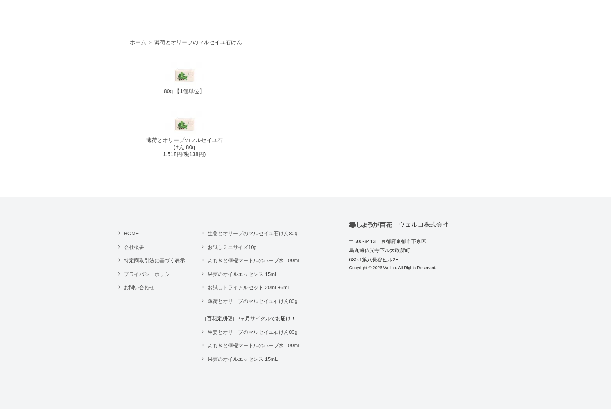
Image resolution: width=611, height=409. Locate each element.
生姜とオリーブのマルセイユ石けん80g (252, 233)
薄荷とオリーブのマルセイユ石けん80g (252, 301)
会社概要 (134, 247)
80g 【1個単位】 (184, 91)
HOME (131, 233)
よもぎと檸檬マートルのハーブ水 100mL (254, 260)
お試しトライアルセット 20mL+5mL (249, 287)
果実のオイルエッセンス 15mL (243, 274)
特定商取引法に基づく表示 (154, 260)
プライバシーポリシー (149, 274)
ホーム (138, 42)
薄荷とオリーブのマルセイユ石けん (198, 42)
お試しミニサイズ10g (232, 247)
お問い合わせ (139, 287)
